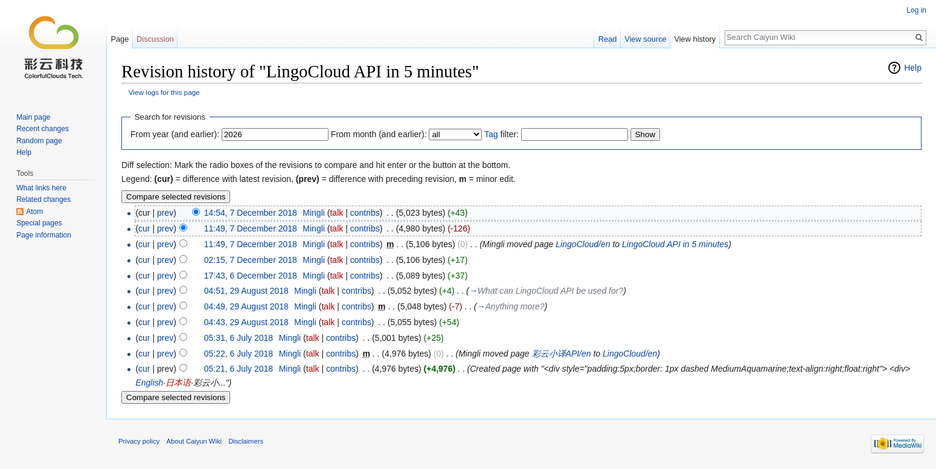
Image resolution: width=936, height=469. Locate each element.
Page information (43, 235)
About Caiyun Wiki (194, 441)
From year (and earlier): (174, 134)
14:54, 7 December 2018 (250, 213)
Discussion (155, 39)
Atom (34, 211)
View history (695, 39)
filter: (501, 134)
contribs (365, 213)
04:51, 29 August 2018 (246, 291)
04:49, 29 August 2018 (246, 306)
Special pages (39, 223)
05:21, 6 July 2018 (238, 369)
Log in (916, 10)
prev (165, 213)
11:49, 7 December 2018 (250, 228)
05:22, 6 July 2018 (238, 353)
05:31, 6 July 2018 (238, 338)
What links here (41, 188)
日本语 (178, 382)
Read (607, 39)
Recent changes (42, 129)
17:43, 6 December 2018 (250, 275)
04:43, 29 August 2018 (246, 322)
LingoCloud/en (583, 244)
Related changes (43, 199)
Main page (33, 117)
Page (120, 39)
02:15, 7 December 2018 (250, 260)
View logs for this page (164, 92)
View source (645, 39)
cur (144, 228)
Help (913, 68)
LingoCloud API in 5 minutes (675, 244)
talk (336, 213)
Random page (39, 141)
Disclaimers (245, 441)
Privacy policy (138, 441)
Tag (491, 134)
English (149, 382)
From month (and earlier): (379, 134)
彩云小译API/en (561, 353)
